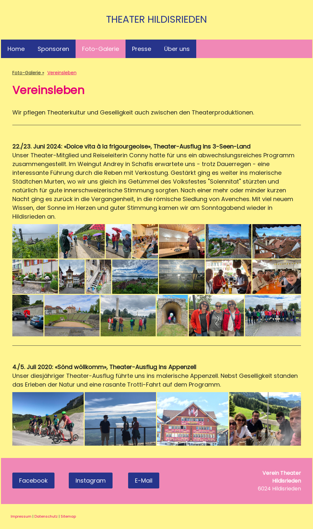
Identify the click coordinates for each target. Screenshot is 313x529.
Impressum (21, 516)
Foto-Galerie (100, 49)
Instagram (91, 480)
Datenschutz (46, 516)
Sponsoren (53, 49)
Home (16, 49)
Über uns (177, 49)
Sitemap (68, 516)
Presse (141, 49)
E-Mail (143, 480)
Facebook (33, 480)
